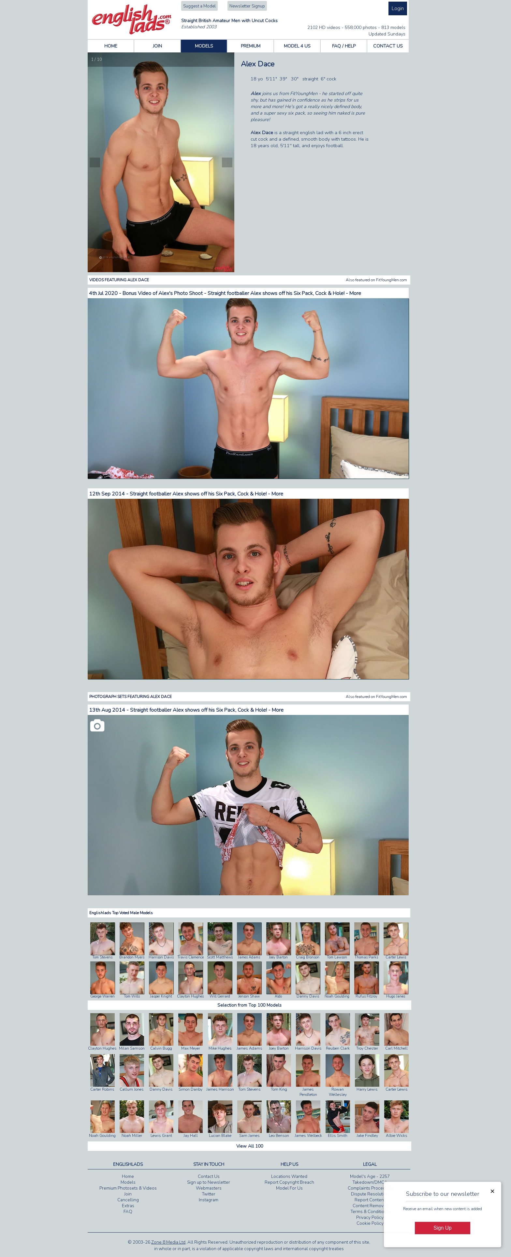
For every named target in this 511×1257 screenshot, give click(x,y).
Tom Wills (132, 996)
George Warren (102, 996)
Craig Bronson (307, 957)
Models (128, 1182)
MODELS (204, 46)
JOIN (157, 46)
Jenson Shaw (249, 996)
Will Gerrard (220, 996)
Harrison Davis (161, 957)
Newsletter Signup (247, 6)
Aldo (278, 996)
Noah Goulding (337, 996)
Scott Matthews (220, 957)
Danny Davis (308, 996)
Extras (128, 1206)
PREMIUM (250, 46)
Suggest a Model (199, 6)
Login (398, 8)
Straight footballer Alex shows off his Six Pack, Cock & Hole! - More (206, 493)
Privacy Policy (370, 1218)
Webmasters (209, 1188)
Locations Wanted (289, 1177)
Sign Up (442, 1228)
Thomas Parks (366, 957)
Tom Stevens (102, 957)
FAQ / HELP (344, 46)
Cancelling (128, 1200)
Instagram (208, 1200)
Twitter (208, 1194)
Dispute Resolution (370, 1194)
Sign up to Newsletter (208, 1182)
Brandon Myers (131, 957)
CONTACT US (388, 46)
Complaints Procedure (370, 1188)
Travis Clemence (190, 957)
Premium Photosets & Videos (128, 1188)
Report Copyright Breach (289, 1182)
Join (128, 1194)
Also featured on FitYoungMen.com (376, 280)
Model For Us (289, 1188)
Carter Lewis (396, 957)
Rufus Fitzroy (366, 996)
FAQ (128, 1212)
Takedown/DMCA (370, 1182)
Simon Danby (190, 1073)
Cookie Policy (370, 1223)
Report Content (370, 1200)
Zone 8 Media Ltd (168, 1242)
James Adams (249, 957)
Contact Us (209, 1177)
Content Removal (370, 1206)
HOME (110, 46)
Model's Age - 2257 (370, 1177)
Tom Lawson (337, 957)
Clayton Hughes (190, 996)
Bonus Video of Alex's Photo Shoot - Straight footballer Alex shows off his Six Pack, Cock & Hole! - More (242, 293)
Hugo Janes (395, 996)
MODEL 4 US (297, 46)
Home (128, 1177)
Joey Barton (278, 957)
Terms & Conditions (370, 1212)
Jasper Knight (161, 996)
